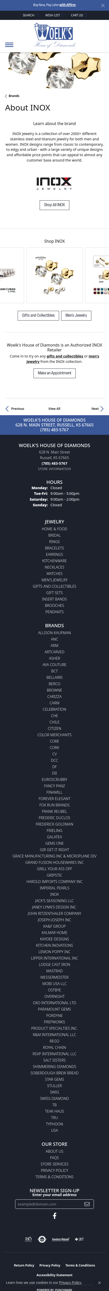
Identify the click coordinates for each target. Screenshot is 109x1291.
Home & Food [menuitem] (54, 528)
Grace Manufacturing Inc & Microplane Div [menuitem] (54, 856)
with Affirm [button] (67, 5)
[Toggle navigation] (9, 47)
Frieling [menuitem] (54, 830)
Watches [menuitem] (55, 573)
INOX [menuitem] (54, 894)
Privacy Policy (54, 1170)
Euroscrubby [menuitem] (54, 779)
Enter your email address (54, 1194)
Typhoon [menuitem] (54, 1124)
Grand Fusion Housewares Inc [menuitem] (54, 862)
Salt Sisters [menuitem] (54, 1060)
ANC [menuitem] (54, 639)
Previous (17, 409)
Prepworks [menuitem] (54, 1021)
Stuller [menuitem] (54, 1085)
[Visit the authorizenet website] (42, 1239)
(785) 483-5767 (54, 430)
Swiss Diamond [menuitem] (54, 1098)
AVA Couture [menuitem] (54, 664)
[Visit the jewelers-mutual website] (61, 1239)
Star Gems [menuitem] (54, 1079)
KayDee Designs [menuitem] (54, 939)
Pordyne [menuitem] (54, 1015)
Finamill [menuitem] (55, 792)
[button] (30, 15)
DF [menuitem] (54, 766)
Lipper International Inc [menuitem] (54, 958)
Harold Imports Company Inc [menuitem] (54, 881)
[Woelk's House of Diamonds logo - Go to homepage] (55, 35)
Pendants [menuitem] (54, 611)
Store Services (55, 1164)
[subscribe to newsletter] (87, 1204)
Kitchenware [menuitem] (54, 560)
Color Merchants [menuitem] (54, 734)
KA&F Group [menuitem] (54, 926)
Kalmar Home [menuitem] (54, 932)
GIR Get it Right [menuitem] (54, 849)
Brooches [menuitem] (54, 605)
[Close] (103, 5)
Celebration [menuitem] (54, 709)
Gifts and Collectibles (38, 316)
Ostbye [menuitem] (54, 990)
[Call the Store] (54, 463)
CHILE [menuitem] (54, 722)
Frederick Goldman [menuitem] (54, 824)
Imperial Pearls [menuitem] (54, 888)
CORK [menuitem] (54, 747)
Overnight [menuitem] (54, 996)
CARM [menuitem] (55, 702)
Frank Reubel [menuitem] (54, 811)
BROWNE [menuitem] (54, 690)
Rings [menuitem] (54, 541)
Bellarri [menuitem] (54, 677)
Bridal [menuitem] (54, 535)
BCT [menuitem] (54, 671)
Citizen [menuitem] (54, 728)
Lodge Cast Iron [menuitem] (54, 964)
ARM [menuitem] (54, 645)
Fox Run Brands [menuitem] (54, 805)
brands (14, 96)
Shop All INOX (54, 205)
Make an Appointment (54, 373)
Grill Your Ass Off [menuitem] (54, 868)
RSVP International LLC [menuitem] (54, 1053)
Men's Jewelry (76, 316)
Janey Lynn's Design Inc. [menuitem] (54, 907)
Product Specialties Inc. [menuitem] (54, 1028)
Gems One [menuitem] (54, 843)
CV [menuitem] (54, 754)
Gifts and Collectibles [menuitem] (54, 586)
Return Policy (24, 1265)
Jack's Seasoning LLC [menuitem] (54, 900)
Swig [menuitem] (54, 1092)
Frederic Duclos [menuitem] (54, 817)
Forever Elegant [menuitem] (54, 798)
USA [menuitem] (54, 1130)
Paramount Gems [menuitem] (54, 1009)
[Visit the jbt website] (79, 1239)
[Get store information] (54, 469)
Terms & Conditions (55, 1176)
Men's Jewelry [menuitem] (54, 579)
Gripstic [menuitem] (54, 875)
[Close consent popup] (99, 1282)
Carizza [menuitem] (54, 696)
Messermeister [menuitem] (54, 977)
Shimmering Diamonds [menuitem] (54, 1066)
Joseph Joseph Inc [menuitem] (54, 919)
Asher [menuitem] (54, 658)
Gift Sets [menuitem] (54, 592)
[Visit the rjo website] (28, 1239)
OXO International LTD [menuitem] (54, 1002)
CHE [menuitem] (54, 715)
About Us (54, 1151)
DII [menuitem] (54, 773)
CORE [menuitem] (54, 741)
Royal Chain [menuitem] (54, 1047)
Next (95, 409)
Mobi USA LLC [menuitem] (54, 983)
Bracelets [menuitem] (54, 548)
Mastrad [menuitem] (54, 970)
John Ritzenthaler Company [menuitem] (54, 913)
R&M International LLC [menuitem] (54, 1034)
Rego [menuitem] (54, 1041)
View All (54, 409)
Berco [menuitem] (54, 683)
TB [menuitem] (54, 1104)
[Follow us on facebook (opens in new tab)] (55, 1216)
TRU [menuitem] (54, 1117)
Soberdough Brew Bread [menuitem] (54, 1073)
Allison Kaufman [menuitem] (54, 632)
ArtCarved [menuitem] (54, 651)
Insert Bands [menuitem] (54, 599)
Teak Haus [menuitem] (54, 1111)
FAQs (54, 1157)
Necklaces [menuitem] (54, 567)
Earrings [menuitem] (54, 554)
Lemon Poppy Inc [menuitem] (54, 951)
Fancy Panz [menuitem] (54, 785)
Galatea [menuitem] (54, 836)
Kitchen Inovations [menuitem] (54, 945)
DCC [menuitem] (54, 760)
